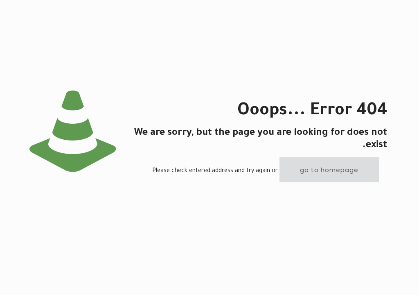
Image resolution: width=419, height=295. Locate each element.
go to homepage (329, 170)
